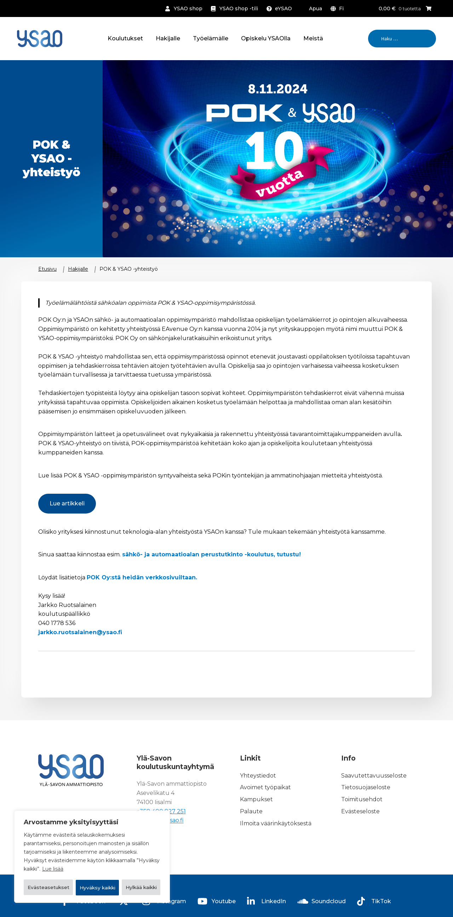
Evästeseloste (360, 811)
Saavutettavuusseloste (374, 775)
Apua (315, 8)
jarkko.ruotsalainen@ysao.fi (80, 632)
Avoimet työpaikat (265, 787)
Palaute (251, 811)
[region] (92, 848)
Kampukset (256, 799)
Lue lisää (52, 851)
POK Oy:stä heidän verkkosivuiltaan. (142, 577)
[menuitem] (338, 8)
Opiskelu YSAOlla (266, 38)
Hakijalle (168, 38)
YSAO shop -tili (238, 8)
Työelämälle (210, 38)
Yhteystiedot (258, 775)
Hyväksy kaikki (92, 887)
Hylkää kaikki (129, 869)
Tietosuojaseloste (365, 787)
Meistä (313, 38)
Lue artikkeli (67, 503)
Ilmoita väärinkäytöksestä (275, 823)
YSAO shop (188, 8)
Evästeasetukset (59, 869)
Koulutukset (125, 38)
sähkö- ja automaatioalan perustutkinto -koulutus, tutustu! (211, 554)
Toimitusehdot (362, 799)
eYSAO (283, 8)
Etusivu (47, 269)
